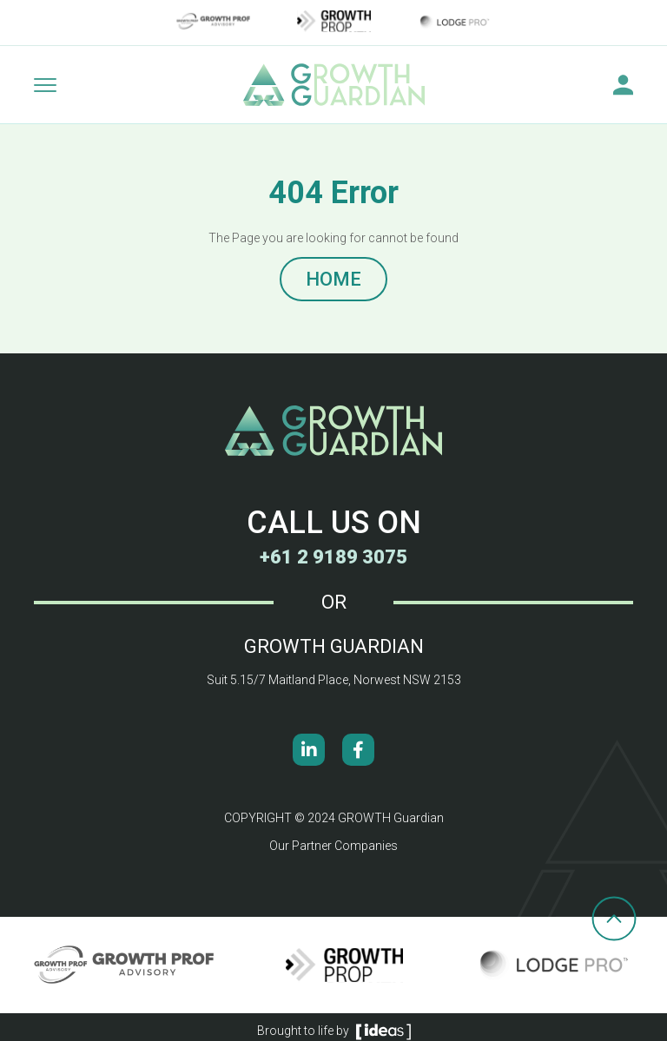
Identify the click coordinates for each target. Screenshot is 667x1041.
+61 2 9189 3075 (333, 557)
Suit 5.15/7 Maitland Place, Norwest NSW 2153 (334, 680)
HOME (333, 279)
